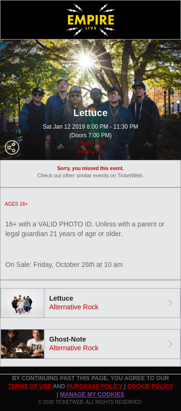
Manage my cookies (92, 394)
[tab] (90, 303)
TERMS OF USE (30, 386)
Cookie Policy (150, 386)
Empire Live (90, 143)
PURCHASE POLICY (95, 386)
